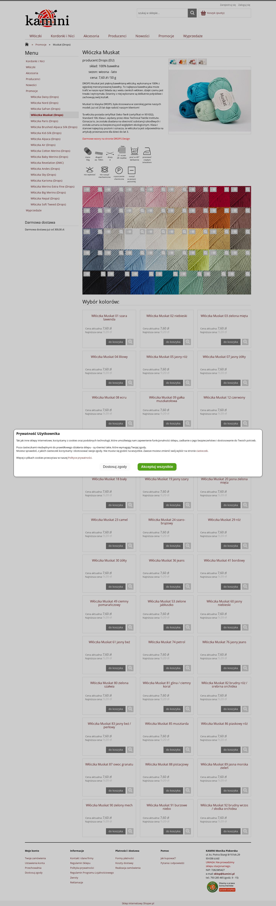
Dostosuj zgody (115, 467)
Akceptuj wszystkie (157, 467)
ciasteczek (202, 451)
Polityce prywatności (80, 457)
